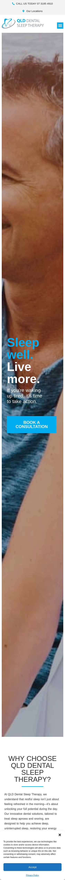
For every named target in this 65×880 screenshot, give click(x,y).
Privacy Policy (32, 875)
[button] (60, 835)
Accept (33, 867)
